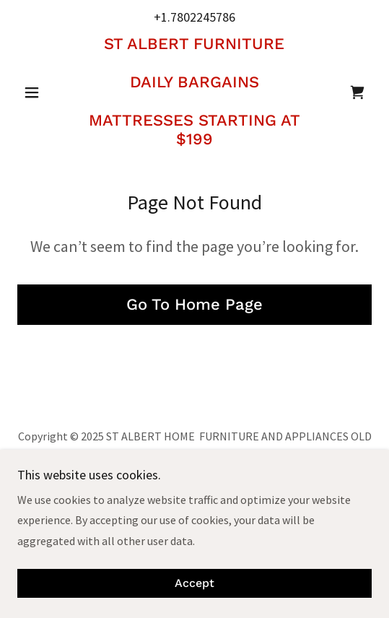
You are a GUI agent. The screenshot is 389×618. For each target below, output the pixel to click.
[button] (44, 92)
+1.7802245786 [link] (194, 17)
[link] (195, 92)
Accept (194, 584)
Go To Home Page (194, 304)
